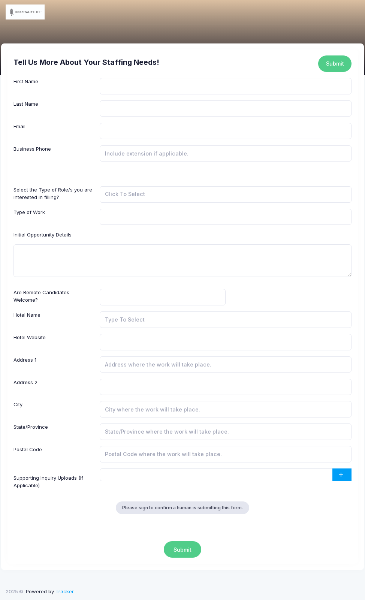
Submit (335, 63)
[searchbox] (138, 195)
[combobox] (226, 194)
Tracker (64, 591)
